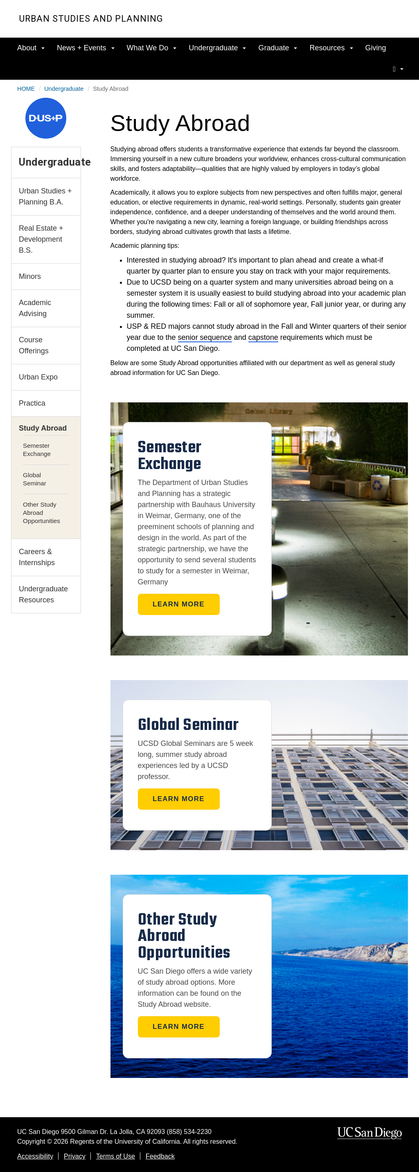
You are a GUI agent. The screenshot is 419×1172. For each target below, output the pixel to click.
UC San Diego (353, 24)
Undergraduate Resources (43, 594)
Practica (32, 403)
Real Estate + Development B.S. (41, 239)
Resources (331, 48)
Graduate (277, 48)
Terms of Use (115, 1156)
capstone (263, 337)
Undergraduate (217, 48)
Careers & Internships (37, 557)
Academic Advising (35, 308)
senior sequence (205, 337)
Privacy (75, 1156)
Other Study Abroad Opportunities (41, 512)
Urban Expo (38, 377)
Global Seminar (34, 479)
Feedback (160, 1156)
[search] (398, 69)
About (31, 48)
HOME (26, 88)
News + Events (86, 48)
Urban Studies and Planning (91, 18)
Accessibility (35, 1156)
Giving (375, 48)
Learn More (179, 604)
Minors (30, 276)
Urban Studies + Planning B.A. (45, 196)
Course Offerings (34, 345)
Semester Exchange (37, 449)
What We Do (152, 48)
